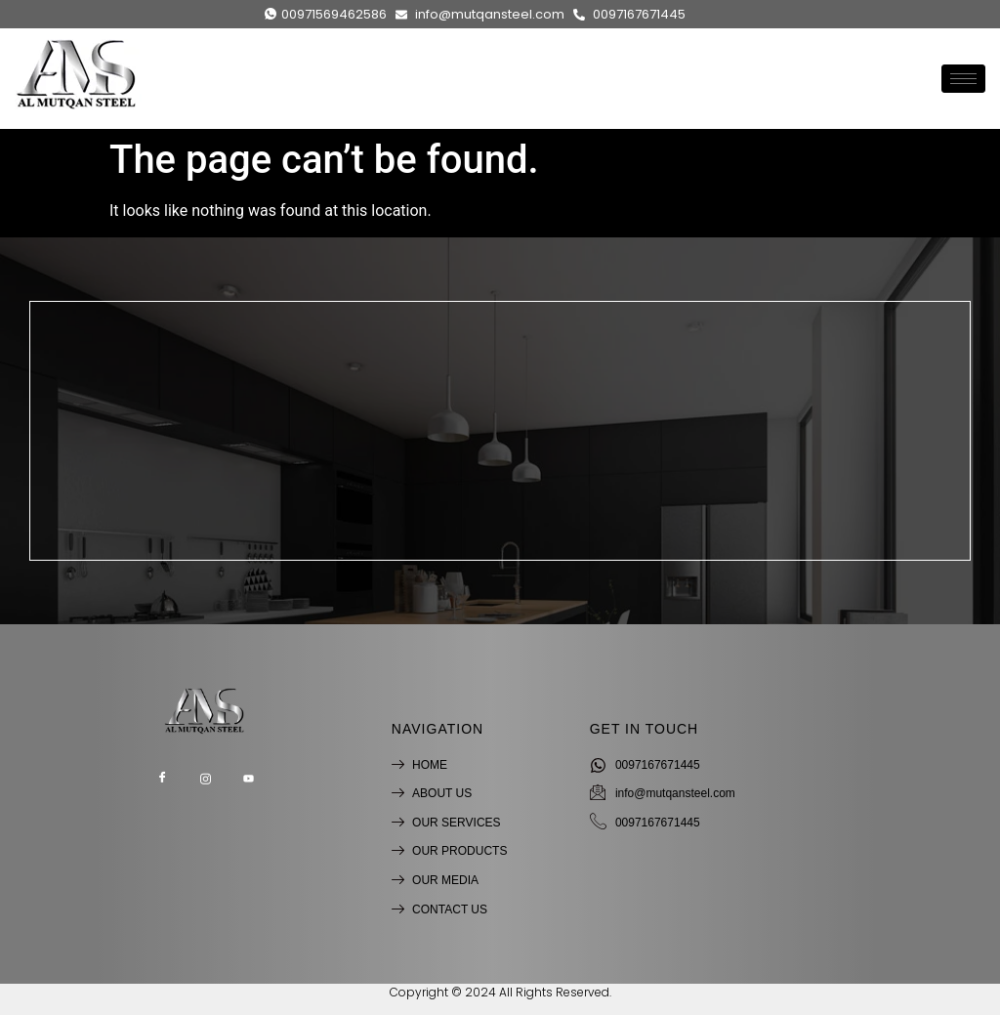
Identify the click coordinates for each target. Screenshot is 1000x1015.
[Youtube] (248, 779)
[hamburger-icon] (963, 77)
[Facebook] (162, 779)
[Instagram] (205, 779)
